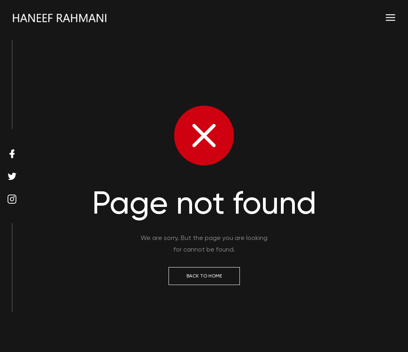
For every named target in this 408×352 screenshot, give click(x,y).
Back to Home (204, 276)
